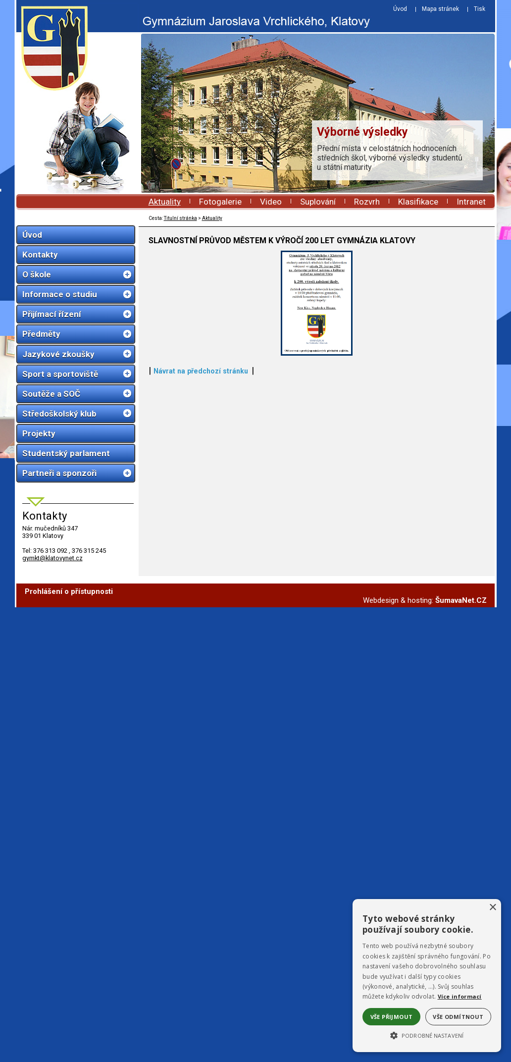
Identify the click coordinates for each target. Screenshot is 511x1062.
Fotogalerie (220, 201)
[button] (426, 1034)
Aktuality (165, 201)
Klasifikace (418, 201)
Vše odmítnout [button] (458, 1016)
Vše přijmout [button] (391, 1016)
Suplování (318, 201)
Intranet (471, 201)
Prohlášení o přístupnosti (69, 684)
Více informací (460, 996)
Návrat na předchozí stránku (200, 645)
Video (271, 201)
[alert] (427, 975)
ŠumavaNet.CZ (461, 693)
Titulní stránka (180, 218)
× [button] (492, 907)
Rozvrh (367, 201)
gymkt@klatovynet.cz (52, 558)
